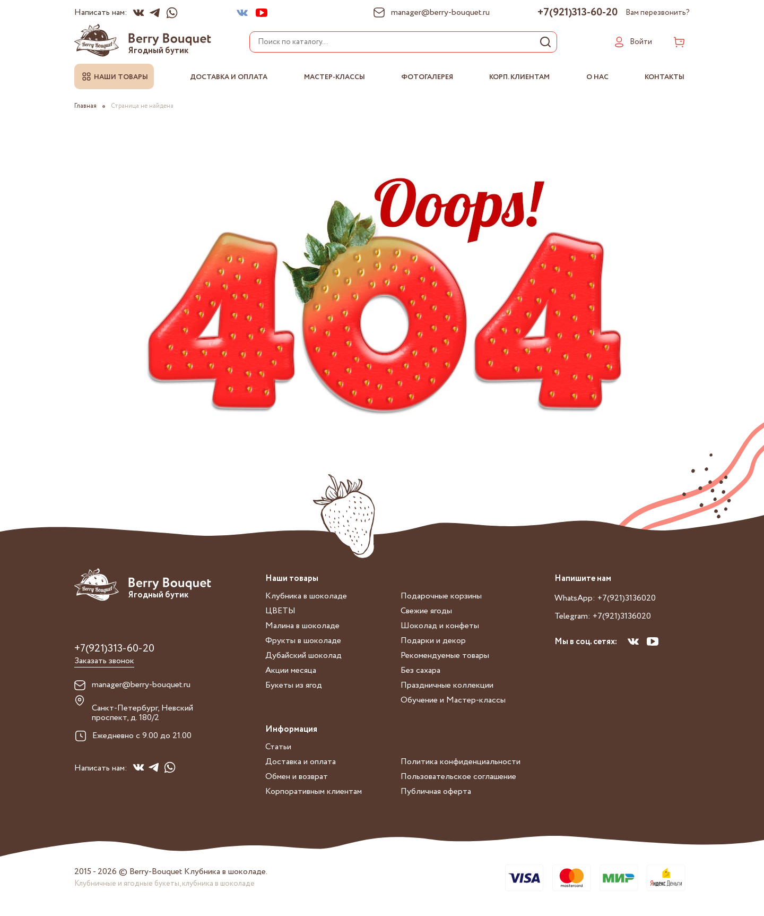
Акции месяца (290, 670)
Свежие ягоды (426, 611)
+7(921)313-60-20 (577, 12)
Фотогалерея (427, 77)
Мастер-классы (334, 77)
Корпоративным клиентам (313, 791)
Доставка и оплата (228, 77)
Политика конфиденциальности (460, 762)
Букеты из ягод (293, 685)
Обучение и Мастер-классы (453, 700)
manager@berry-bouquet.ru (141, 685)
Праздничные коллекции (447, 685)
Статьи (278, 747)
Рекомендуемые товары (445, 655)
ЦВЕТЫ (280, 611)
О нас (597, 77)
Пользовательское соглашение (458, 777)
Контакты (664, 77)
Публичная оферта (436, 791)
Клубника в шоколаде (306, 596)
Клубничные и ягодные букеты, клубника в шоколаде (164, 883)
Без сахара (420, 670)
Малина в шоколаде (302, 626)
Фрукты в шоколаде (303, 641)
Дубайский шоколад (303, 655)
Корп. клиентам (519, 77)
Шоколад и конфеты (440, 626)
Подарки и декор (433, 641)
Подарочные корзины (441, 596)
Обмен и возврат (296, 777)
